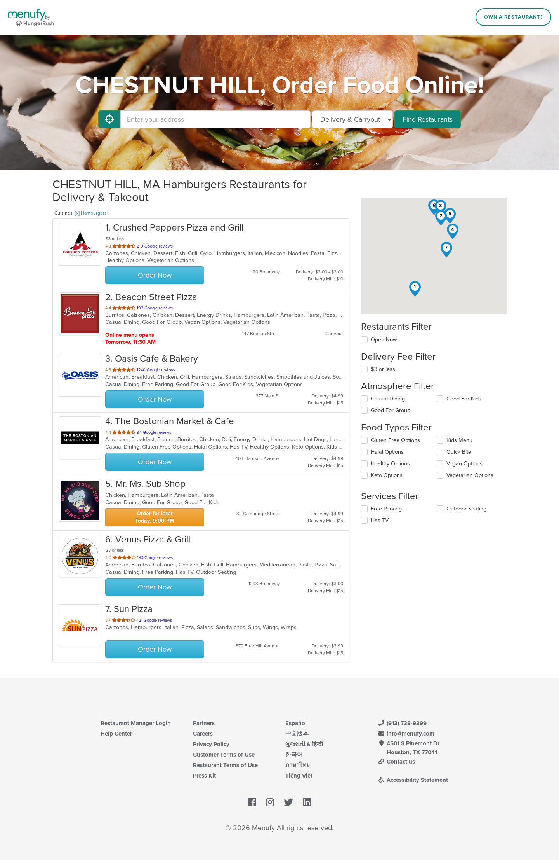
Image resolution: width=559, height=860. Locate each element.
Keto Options (387, 475)
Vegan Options (464, 463)
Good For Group (390, 410)
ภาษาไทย (297, 765)
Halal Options (387, 452)
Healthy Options (390, 463)
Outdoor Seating (466, 508)
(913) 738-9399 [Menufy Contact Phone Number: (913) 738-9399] (402, 723)
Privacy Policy (211, 744)
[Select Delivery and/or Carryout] (352, 119)
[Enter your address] (215, 119)
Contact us (396, 761)
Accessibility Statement (413, 779)
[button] (415, 289)
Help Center (116, 733)
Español (296, 723)
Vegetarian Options (469, 475)
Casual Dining (388, 398)
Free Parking (386, 508)
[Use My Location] (109, 119)
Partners (204, 723)
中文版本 (297, 733)
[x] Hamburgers (91, 213)
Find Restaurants (428, 119)
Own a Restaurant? (513, 17)
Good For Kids (463, 398)
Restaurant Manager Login (136, 723)
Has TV (380, 520)
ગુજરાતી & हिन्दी (304, 744)
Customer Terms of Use (224, 754)
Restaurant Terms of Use (225, 765)
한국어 (294, 754)
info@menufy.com (406, 733)
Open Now (384, 339)
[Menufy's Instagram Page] (270, 802)
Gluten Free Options (395, 440)
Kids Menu (459, 440)
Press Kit (204, 775)
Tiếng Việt (298, 775)
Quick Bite (458, 452)
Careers (203, 733)
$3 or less (383, 369)
